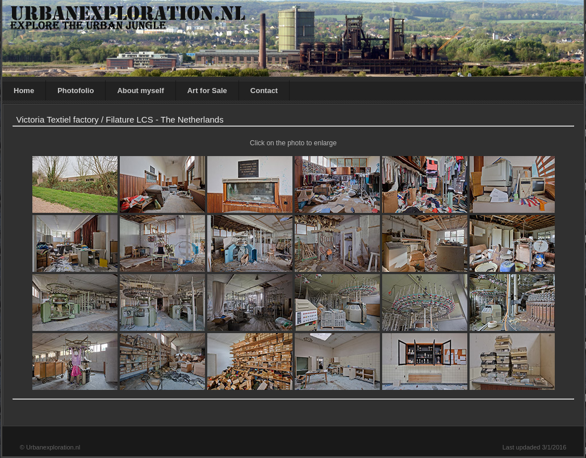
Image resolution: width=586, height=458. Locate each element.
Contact (264, 90)
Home (24, 90)
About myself (140, 90)
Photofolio (75, 90)
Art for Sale (207, 90)
